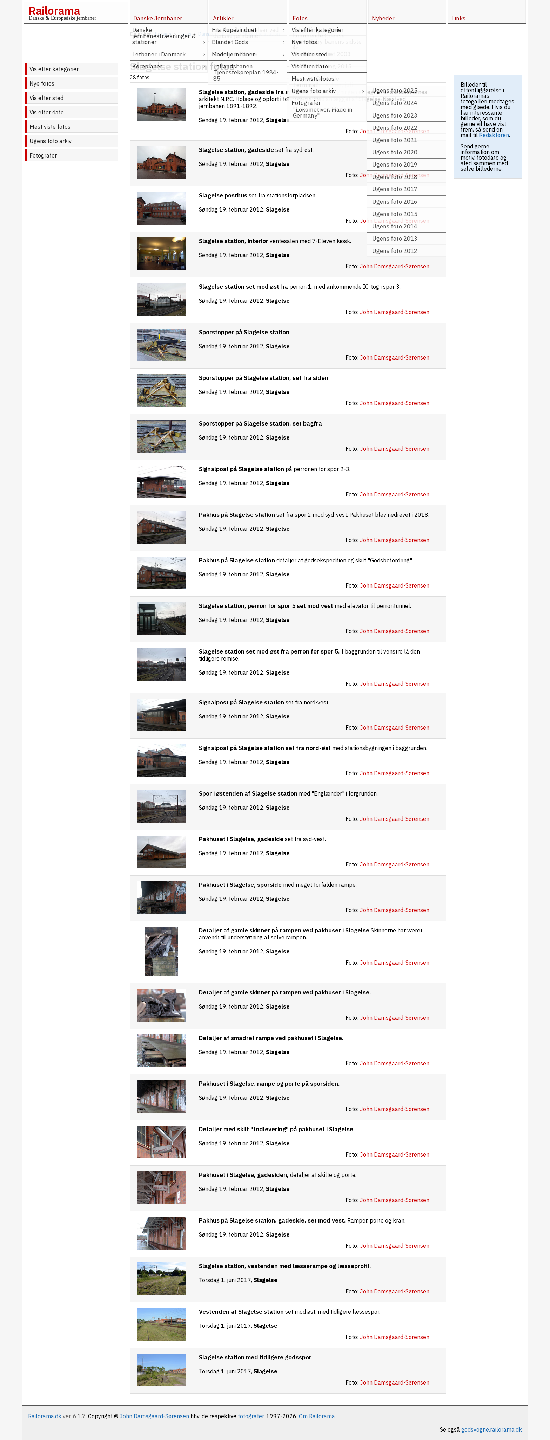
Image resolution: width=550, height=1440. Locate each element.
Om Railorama (317, 1416)
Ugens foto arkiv (50, 141)
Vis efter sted (46, 97)
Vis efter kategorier (54, 69)
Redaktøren (494, 135)
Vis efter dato (46, 112)
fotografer (251, 1416)
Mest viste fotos (50, 126)
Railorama (54, 10)
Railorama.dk (44, 1416)
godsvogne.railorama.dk (491, 1429)
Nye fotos (41, 83)
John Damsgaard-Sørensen (154, 1416)
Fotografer (43, 155)
